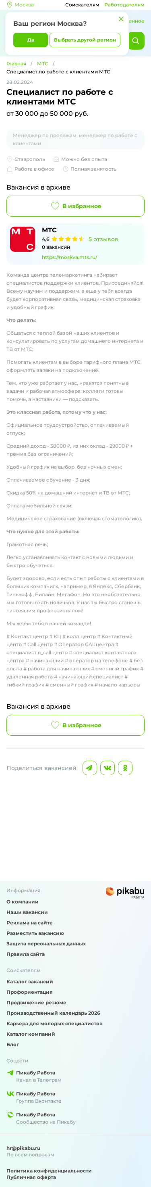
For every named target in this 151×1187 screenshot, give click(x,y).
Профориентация (29, 992)
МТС (42, 63)
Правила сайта (25, 954)
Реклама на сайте (29, 923)
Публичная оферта (31, 1177)
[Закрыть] (121, 19)
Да (30, 40)
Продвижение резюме (36, 1002)
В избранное (75, 206)
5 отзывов (103, 239)
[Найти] (136, 41)
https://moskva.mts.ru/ (69, 257)
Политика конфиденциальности (49, 1171)
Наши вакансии (27, 912)
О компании (22, 902)
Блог (12, 1044)
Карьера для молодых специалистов (54, 1023)
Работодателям (124, 5)
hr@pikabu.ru (23, 1148)
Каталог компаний (30, 1034)
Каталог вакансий (29, 981)
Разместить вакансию (35, 933)
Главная (16, 63)
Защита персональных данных (46, 944)
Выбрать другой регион (85, 40)
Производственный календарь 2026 (53, 1013)
